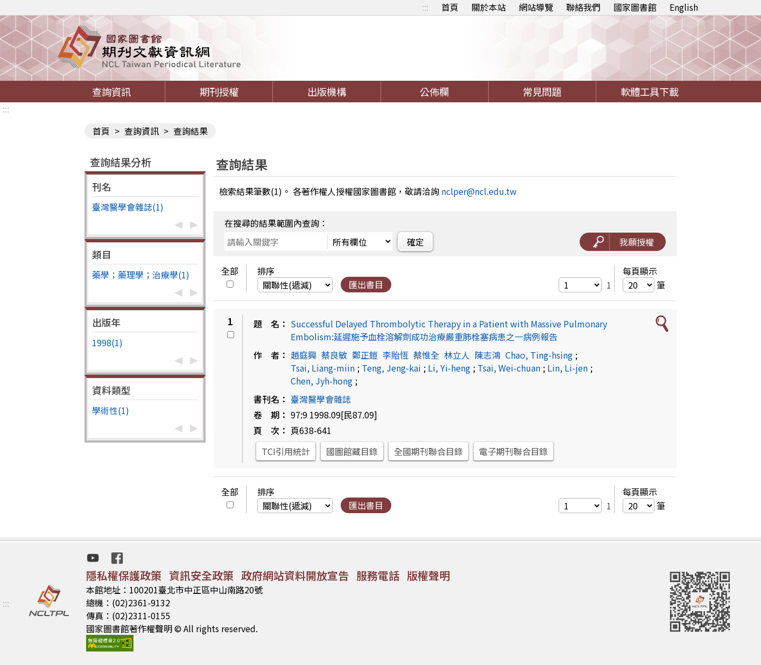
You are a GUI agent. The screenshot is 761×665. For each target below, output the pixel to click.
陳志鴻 (488, 354)
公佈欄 (434, 92)
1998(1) (107, 342)
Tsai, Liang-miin (323, 367)
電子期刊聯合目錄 (513, 451)
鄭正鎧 (365, 354)
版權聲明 (428, 575)
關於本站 (488, 7)
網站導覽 (536, 7)
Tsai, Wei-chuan (508, 367)
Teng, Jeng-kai (391, 367)
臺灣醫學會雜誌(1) (128, 206)
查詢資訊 (111, 92)
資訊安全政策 (201, 575)
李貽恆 (395, 354)
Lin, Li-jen (567, 367)
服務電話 (377, 575)
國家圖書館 (635, 7)
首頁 (450, 7)
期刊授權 (219, 92)
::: (425, 7)
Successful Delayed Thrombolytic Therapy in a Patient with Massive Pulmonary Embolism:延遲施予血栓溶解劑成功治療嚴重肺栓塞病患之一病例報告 (449, 330)
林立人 (457, 354)
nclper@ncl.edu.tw (479, 191)
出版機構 (326, 92)
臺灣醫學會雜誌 (321, 399)
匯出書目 (366, 284)
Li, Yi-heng (449, 367)
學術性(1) (110, 410)
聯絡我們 (583, 7)
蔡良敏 (334, 354)
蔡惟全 (426, 354)
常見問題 (542, 92)
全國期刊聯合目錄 (428, 451)
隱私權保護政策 (123, 575)
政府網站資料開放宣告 (295, 575)
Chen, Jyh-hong (322, 380)
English (684, 7)
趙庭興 (303, 354)
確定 (415, 241)
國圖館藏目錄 (352, 451)
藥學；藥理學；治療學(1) (140, 274)
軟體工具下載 (650, 92)
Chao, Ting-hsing (539, 354)
